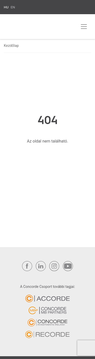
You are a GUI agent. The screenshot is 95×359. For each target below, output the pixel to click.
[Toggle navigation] (84, 27)
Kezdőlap (11, 46)
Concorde (29, 28)
